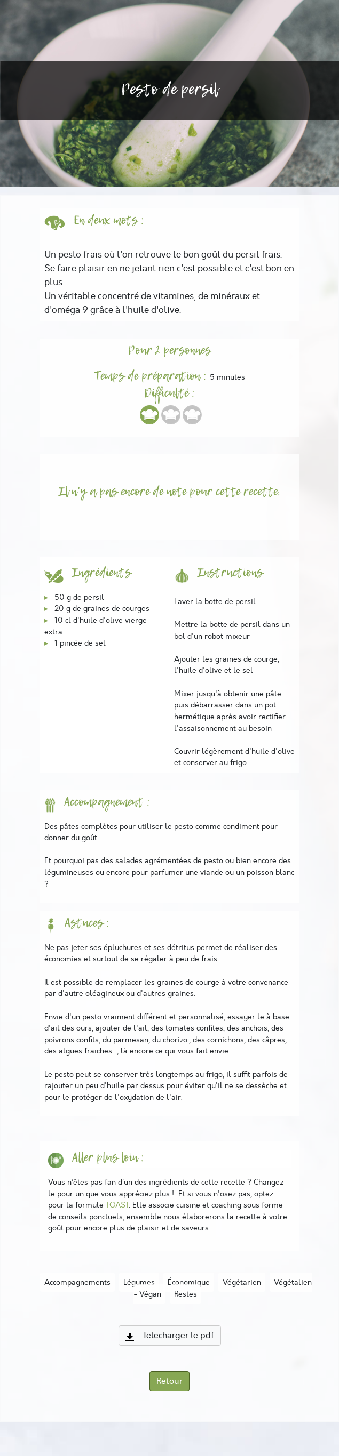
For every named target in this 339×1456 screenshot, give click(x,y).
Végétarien (242, 1282)
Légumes (139, 1282)
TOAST (117, 1205)
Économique (189, 1282)
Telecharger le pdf (169, 1335)
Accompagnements (77, 1282)
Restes (185, 1294)
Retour (169, 1381)
